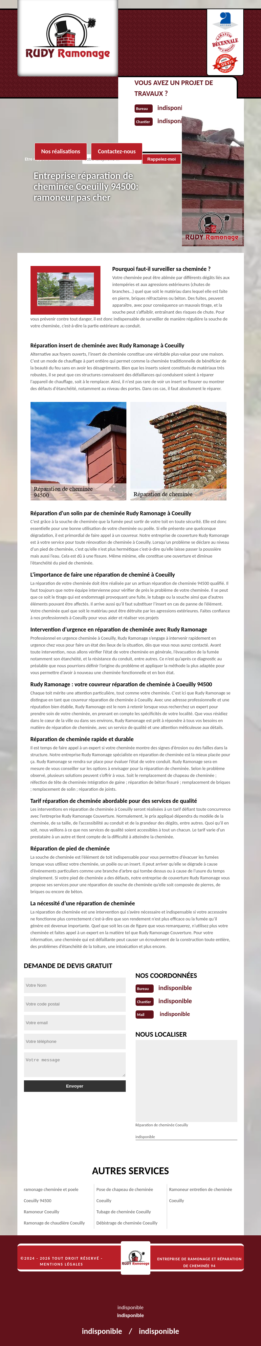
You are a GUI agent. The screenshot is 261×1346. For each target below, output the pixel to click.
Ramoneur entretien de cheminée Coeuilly (200, 1195)
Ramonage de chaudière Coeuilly (54, 1223)
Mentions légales (61, 1264)
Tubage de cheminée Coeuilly (124, 1212)
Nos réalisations (60, 151)
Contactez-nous (117, 151)
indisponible (175, 988)
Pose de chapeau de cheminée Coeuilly (125, 1195)
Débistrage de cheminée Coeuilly (127, 1223)
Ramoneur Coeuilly (41, 1212)
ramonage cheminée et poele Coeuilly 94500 (51, 1195)
